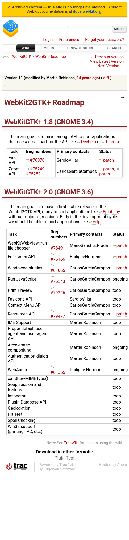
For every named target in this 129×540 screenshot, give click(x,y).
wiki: (7, 56)
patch (106, 160)
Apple (122, 464)
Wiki (26, 48)
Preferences (69, 39)
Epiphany (109, 211)
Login (48, 39)
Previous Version (109, 57)
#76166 (58, 257)
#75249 (35, 169)
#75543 (58, 279)
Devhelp (86, 141)
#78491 (58, 246)
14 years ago (88, 78)
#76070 (35, 160)
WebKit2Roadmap (50, 56)
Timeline (48, 48)
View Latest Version (107, 61)
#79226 (58, 290)
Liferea (110, 141)
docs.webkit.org (87, 11)
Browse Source (82, 48)
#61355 (58, 370)
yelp (95, 221)
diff (106, 78)
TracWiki (71, 443)
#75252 (38, 171)
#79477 (58, 314)
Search (114, 48)
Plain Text (64, 458)
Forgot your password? (104, 39)
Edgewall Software (59, 469)
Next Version (108, 66)
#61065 (58, 268)
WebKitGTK (21, 56)
